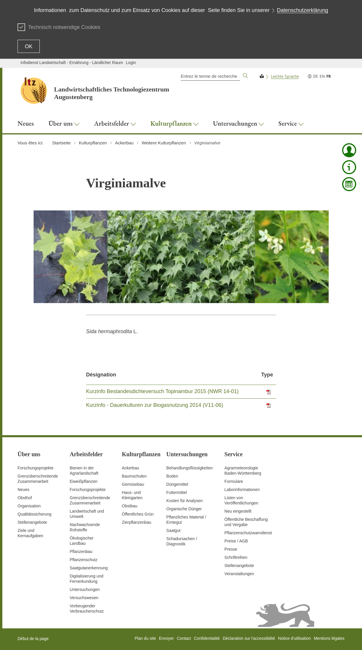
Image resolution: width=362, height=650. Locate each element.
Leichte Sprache (285, 76)
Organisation (29, 506)
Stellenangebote (32, 522)
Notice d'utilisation (294, 638)
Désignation (101, 375)
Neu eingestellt (238, 511)
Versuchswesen (84, 597)
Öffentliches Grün (138, 514)
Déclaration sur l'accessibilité (249, 638)
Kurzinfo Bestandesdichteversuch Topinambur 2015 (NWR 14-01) (162, 391)
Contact (184, 638)
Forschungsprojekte (35, 468)
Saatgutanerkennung (89, 568)
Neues (23, 489)
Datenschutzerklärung (302, 10)
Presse (230, 549)
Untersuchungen (85, 589)
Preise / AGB (236, 541)
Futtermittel (176, 492)
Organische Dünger (184, 508)
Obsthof (25, 497)
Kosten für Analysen (184, 500)
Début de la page (33, 638)
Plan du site (145, 638)
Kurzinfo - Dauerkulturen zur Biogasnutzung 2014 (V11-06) (154, 405)
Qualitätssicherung (34, 514)
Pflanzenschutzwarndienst (248, 532)
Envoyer (166, 638)
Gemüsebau (133, 484)
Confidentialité (207, 638)
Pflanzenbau (81, 551)
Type (267, 375)
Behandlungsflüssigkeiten (189, 468)
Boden (172, 476)
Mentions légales (329, 638)
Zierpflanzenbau (136, 522)
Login (131, 62)
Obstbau (129, 506)
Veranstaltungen (239, 573)
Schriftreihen (235, 557)
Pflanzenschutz (84, 559)
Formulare (233, 481)
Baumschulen (134, 476)
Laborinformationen (242, 489)
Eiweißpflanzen (84, 481)
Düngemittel (177, 484)
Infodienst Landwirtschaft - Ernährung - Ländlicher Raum (71, 62)
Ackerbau (130, 468)
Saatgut (173, 530)
